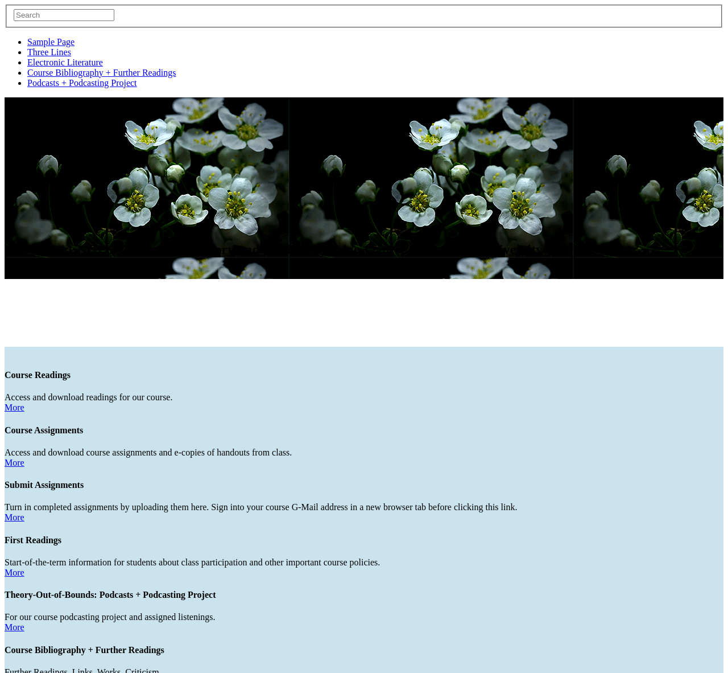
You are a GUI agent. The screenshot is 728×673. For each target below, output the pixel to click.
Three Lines (49, 52)
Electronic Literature (65, 62)
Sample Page (51, 42)
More (14, 359)
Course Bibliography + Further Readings (101, 72)
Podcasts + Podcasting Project (82, 83)
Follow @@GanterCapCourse (59, 667)
